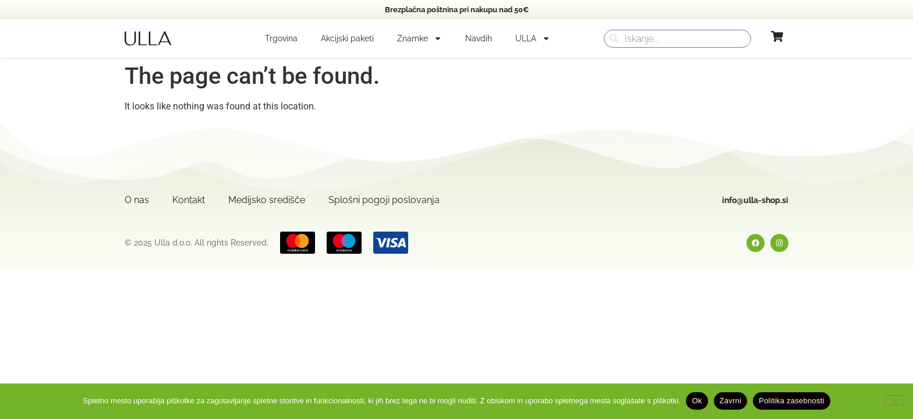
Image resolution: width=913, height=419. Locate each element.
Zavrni (731, 400)
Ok (697, 400)
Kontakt (188, 199)
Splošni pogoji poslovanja (384, 199)
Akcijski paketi (347, 38)
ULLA (532, 38)
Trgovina (281, 38)
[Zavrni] (894, 400)
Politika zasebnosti (791, 400)
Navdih (478, 38)
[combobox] (677, 39)
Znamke (419, 38)
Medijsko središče (266, 199)
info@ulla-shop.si (755, 200)
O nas (137, 199)
